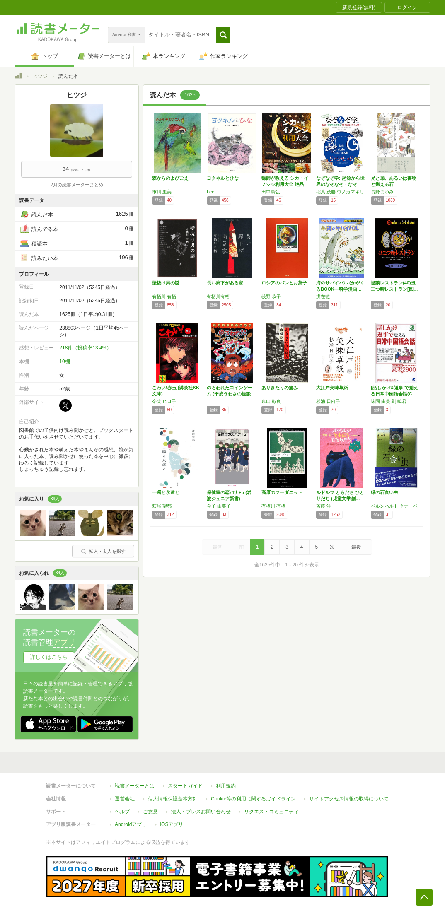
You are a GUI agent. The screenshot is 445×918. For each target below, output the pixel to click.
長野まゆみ (382, 191)
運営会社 (125, 798)
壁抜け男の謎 (165, 282)
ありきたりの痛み (279, 387)
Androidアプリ (131, 824)
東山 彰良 (271, 401)
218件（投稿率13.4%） (85, 348)
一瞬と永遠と (165, 492)
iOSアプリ (171, 824)
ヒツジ (40, 76)
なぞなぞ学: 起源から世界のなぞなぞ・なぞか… (340, 184)
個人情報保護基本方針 (173, 798)
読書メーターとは (135, 785)
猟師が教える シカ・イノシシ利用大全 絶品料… (284, 184)
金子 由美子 (219, 506)
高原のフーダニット (281, 492)
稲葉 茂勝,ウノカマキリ (340, 191)
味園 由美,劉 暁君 (388, 401)
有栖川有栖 (218, 296)
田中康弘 (270, 191)
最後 (356, 547)
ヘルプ (122, 811)
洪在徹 (323, 296)
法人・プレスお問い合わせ (201, 811)
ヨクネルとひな (223, 178)
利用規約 (226, 785)
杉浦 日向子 (328, 401)
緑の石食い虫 (384, 492)
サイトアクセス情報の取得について (349, 798)
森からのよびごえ (170, 178)
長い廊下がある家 (225, 282)
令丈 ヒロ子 (164, 401)
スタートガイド (185, 785)
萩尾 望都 (162, 506)
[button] (223, 35)
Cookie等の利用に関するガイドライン (253, 798)
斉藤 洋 (323, 506)
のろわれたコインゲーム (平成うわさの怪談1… (229, 393)
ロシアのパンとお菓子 (284, 282)
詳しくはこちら (49, 657)
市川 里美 (162, 191)
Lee (210, 191)
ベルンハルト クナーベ (394, 506)
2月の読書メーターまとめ (76, 184)
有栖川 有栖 (164, 296)
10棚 (64, 361)
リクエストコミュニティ (271, 811)
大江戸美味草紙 (332, 387)
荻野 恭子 (271, 296)
